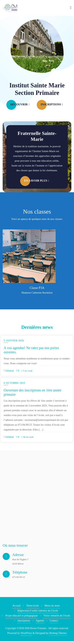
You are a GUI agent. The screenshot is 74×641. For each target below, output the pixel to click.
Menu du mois (52, 605)
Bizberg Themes (58, 633)
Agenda (40, 620)
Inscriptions (23, 620)
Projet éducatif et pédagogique (21, 615)
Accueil (17, 605)
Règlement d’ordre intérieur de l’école (37, 610)
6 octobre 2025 (14, 382)
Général (9, 370)
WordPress (26, 633)
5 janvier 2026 (14, 340)
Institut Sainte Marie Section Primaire (37, 89)
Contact (54, 620)
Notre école (32, 605)
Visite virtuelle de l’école (56, 615)
